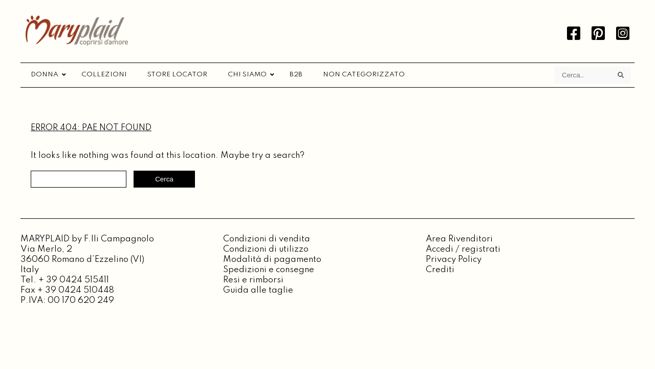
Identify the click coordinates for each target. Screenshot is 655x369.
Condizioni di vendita (266, 239)
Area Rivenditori (459, 239)
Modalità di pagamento (272, 259)
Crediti (440, 269)
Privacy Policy (454, 259)
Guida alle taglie (258, 290)
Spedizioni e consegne (268, 269)
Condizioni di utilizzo (266, 249)
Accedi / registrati (463, 249)
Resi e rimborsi (253, 280)
